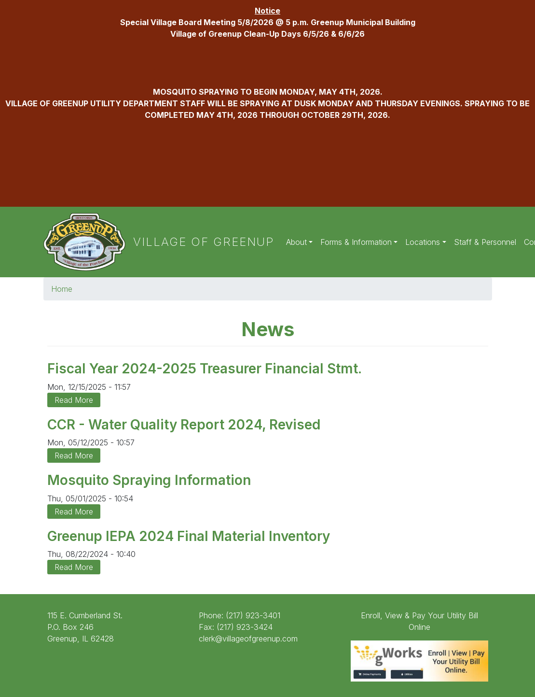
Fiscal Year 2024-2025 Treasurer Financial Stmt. (204, 368)
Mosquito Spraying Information (149, 480)
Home (61, 289)
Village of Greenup (203, 242)
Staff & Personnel (485, 242)
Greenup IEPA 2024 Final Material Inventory (188, 536)
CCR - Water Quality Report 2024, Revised (183, 424)
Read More (74, 400)
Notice (267, 10)
